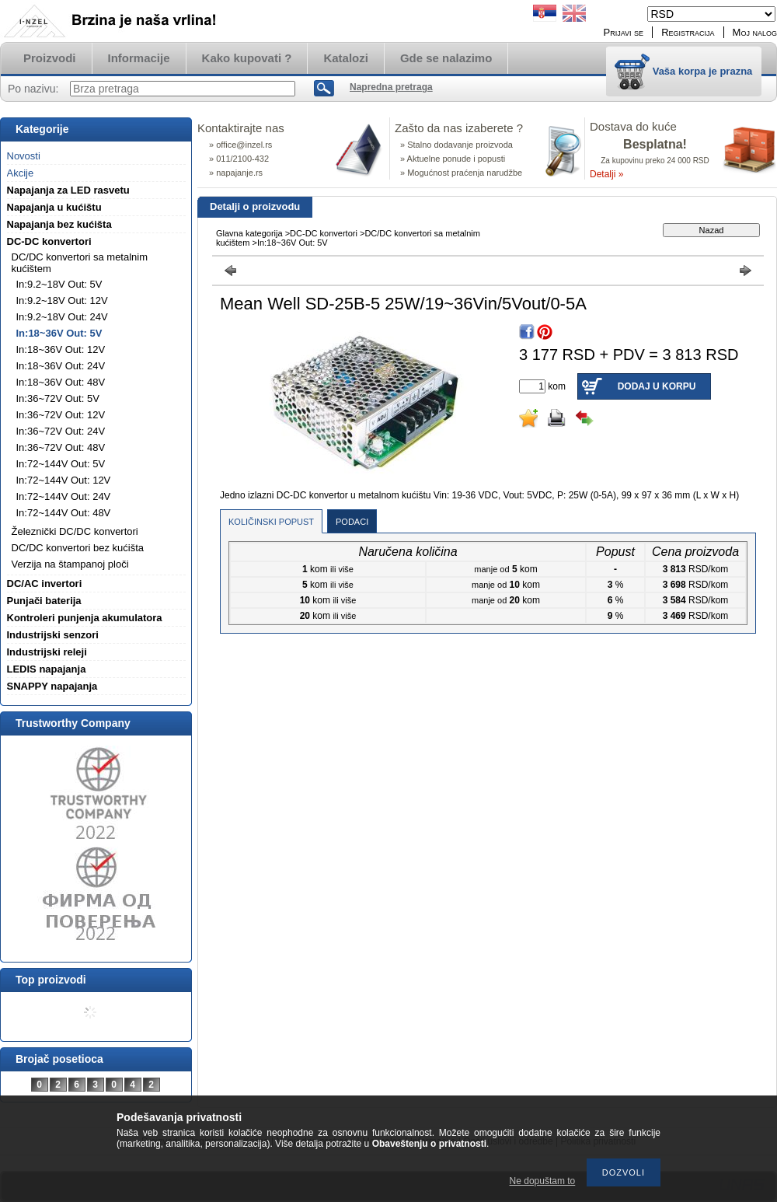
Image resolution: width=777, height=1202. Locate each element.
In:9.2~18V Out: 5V (59, 284)
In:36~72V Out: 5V (57, 398)
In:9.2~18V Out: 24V (62, 317)
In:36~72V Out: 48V (61, 447)
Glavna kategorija (249, 233)
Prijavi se (624, 32)
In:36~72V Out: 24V (61, 431)
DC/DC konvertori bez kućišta (78, 548)
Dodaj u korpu (657, 386)
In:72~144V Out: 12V (63, 480)
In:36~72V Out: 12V (61, 415)
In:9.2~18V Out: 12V (62, 300)
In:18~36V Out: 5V (59, 333)
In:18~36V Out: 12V (61, 349)
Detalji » (606, 174)
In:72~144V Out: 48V (63, 513)
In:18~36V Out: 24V (61, 366)
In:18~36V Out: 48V (61, 382)
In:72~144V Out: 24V (63, 496)
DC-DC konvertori (323, 233)
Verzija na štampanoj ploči (70, 564)
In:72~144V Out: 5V (61, 464)
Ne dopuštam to (543, 1181)
